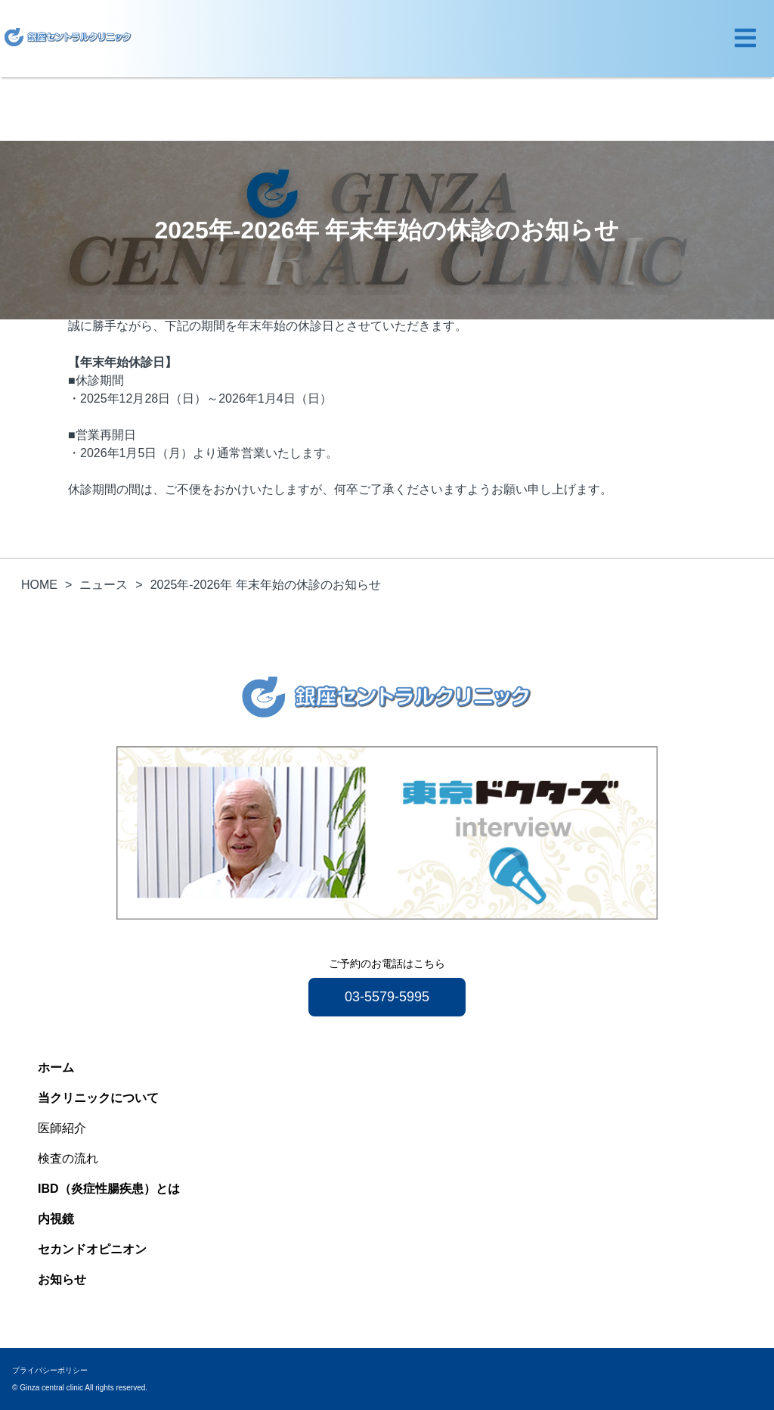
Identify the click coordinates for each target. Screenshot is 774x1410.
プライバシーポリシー (50, 1370)
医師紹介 (62, 1128)
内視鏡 (56, 1218)
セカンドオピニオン (92, 1249)
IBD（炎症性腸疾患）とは (109, 1188)
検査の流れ (68, 1158)
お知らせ (62, 1279)
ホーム (56, 1067)
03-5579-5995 (387, 996)
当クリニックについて (98, 1097)
